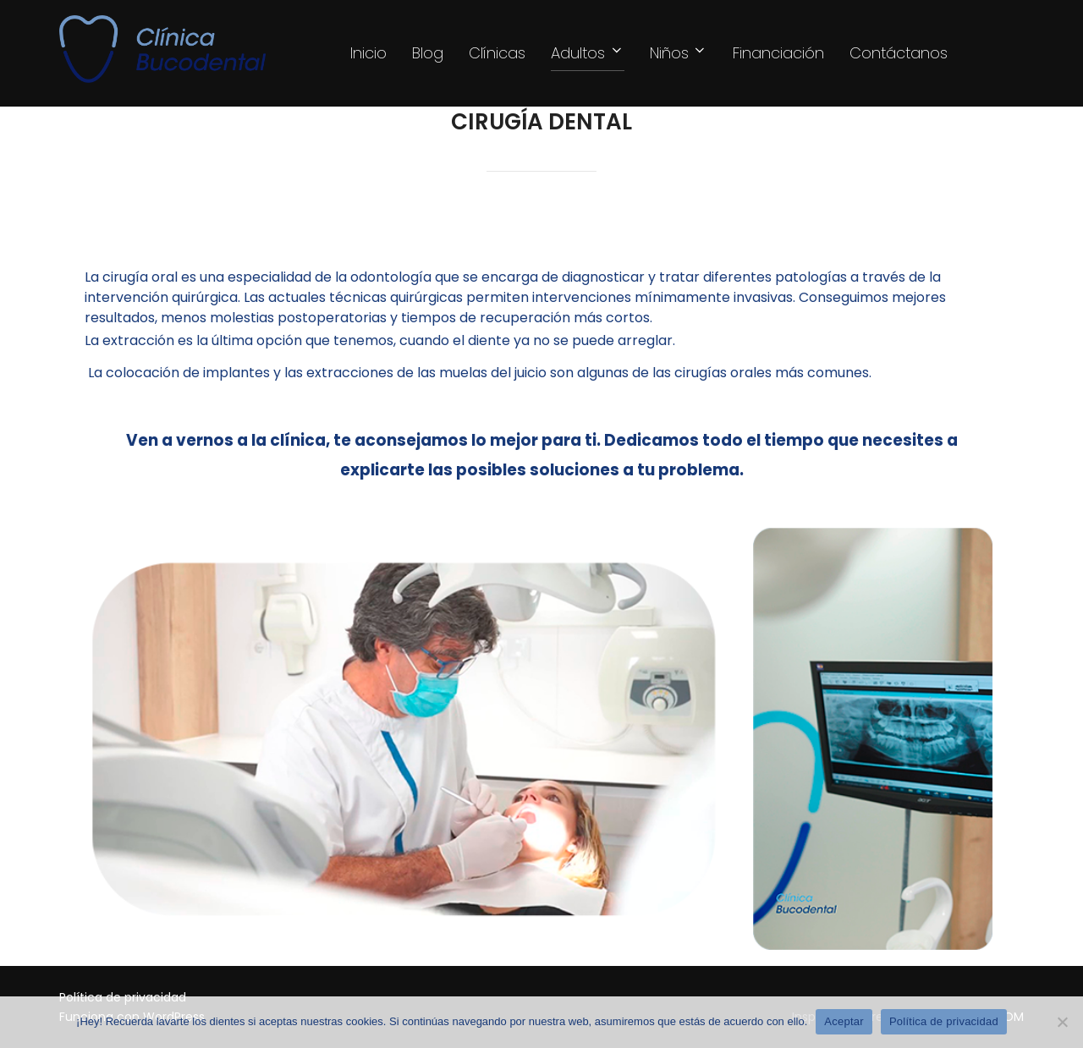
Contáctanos (898, 52)
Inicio (368, 52)
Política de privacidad (943, 1021)
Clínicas (497, 52)
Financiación (778, 52)
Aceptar (844, 1021)
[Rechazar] (1061, 1021)
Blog (427, 52)
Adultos (587, 52)
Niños (679, 52)
